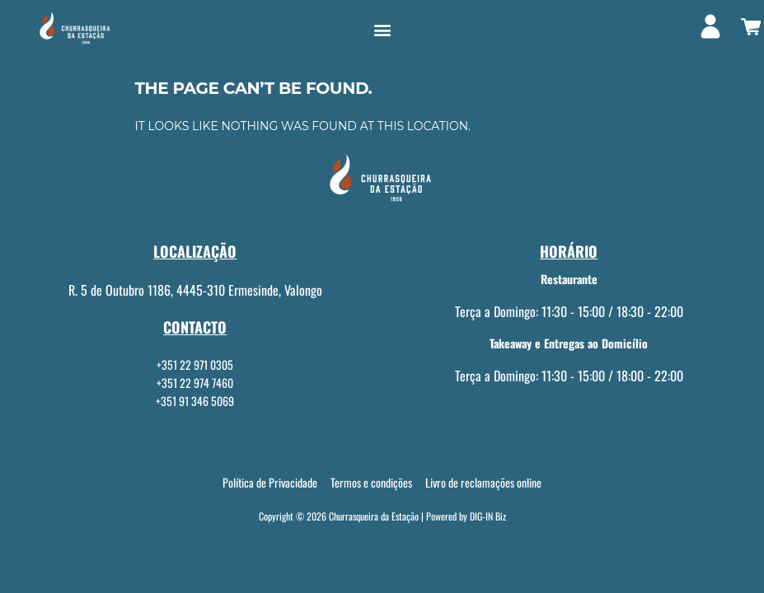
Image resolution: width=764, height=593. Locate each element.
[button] (382, 30)
